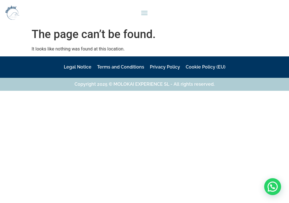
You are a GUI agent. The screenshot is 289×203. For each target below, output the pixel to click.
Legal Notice (77, 67)
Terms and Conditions (120, 67)
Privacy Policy (165, 67)
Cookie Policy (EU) (205, 67)
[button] (144, 12)
